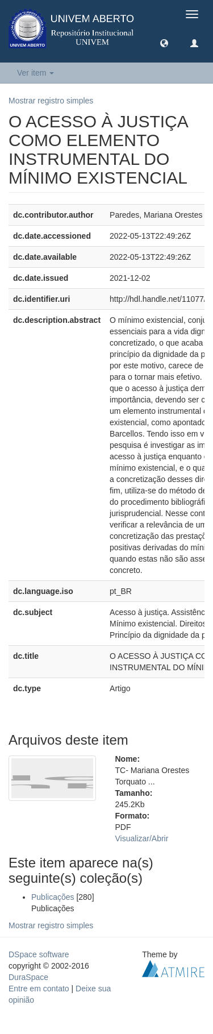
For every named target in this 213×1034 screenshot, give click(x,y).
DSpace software (39, 954)
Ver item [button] (35, 72)
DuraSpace (28, 977)
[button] (164, 42)
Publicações (52, 897)
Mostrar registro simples (51, 100)
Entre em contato (39, 988)
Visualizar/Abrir (142, 838)
